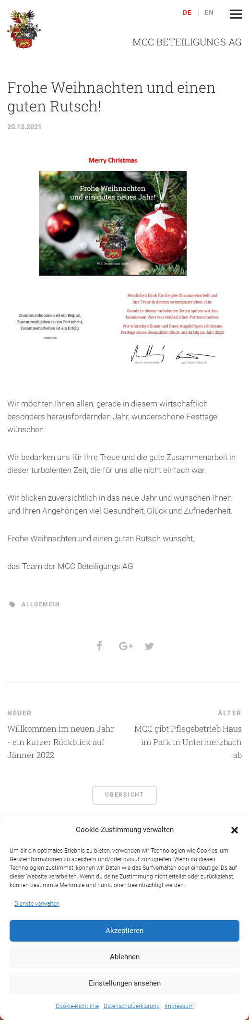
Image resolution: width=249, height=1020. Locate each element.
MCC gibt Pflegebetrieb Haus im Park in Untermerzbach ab (188, 741)
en (209, 13)
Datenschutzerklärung (132, 1006)
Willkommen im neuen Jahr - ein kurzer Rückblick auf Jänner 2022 (60, 741)
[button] (234, 830)
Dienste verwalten (36, 903)
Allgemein (40, 604)
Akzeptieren (124, 930)
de (187, 13)
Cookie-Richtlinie (77, 1006)
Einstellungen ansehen (125, 983)
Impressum (179, 1006)
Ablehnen (125, 957)
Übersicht (124, 794)
